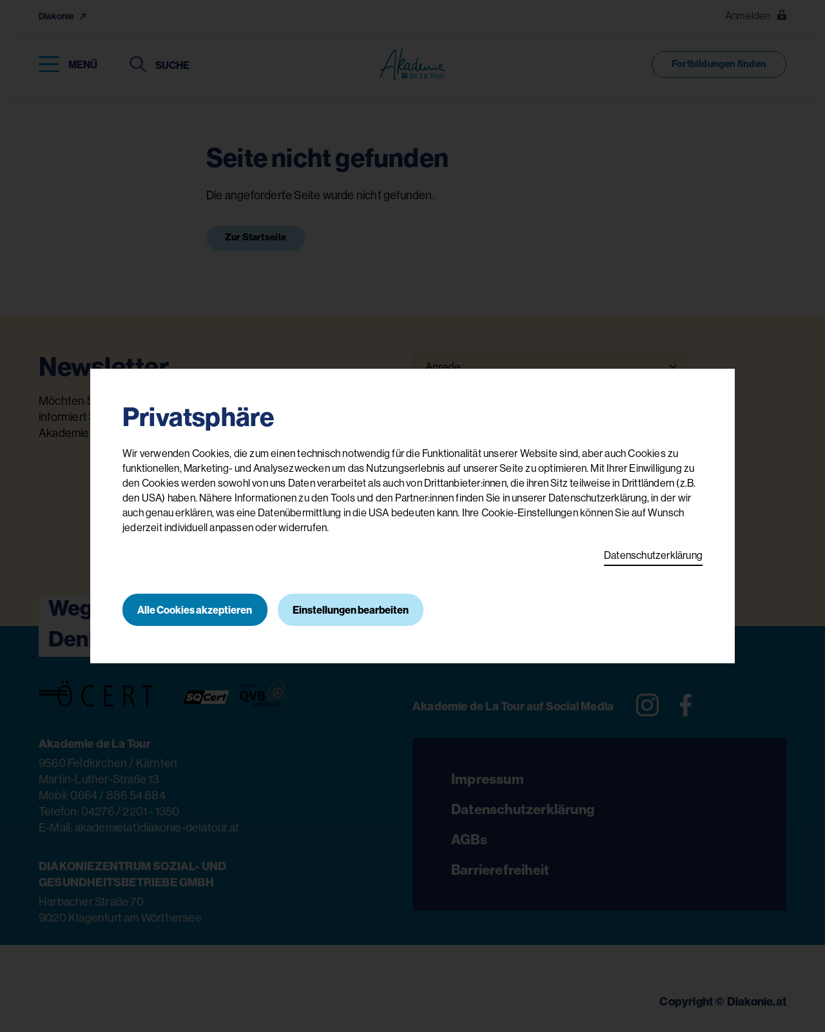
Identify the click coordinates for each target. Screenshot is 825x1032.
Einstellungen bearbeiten (352, 609)
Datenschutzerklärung (653, 555)
